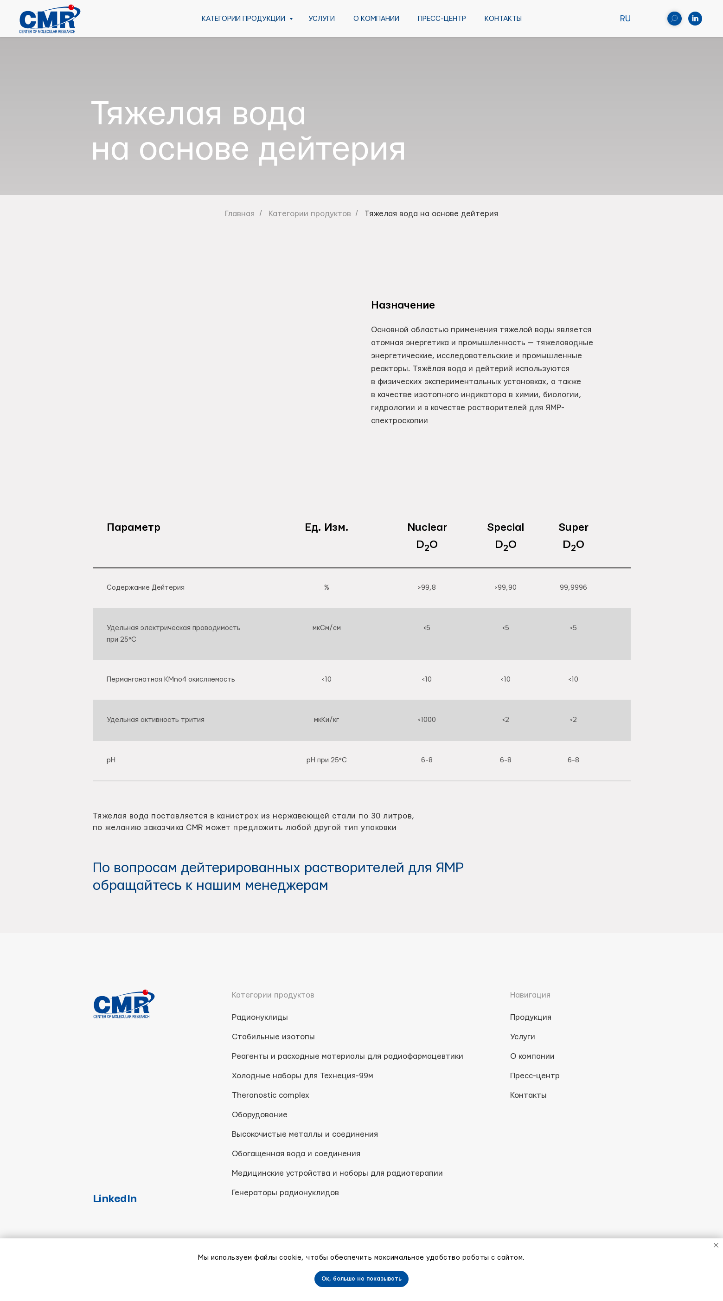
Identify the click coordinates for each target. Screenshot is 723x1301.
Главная (240, 214)
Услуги (321, 18)
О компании (376, 18)
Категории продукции (244, 18)
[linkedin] (695, 19)
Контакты (503, 18)
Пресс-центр (442, 18)
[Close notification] (716, 1245)
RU (625, 18)
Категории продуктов (310, 214)
